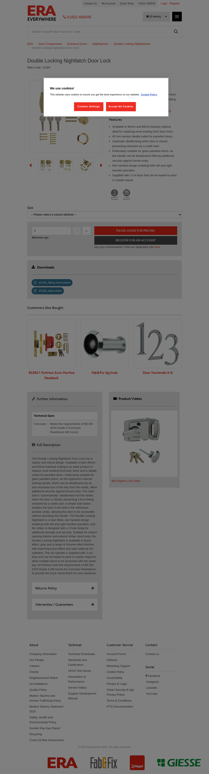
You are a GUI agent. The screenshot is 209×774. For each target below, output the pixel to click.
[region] (106, 97)
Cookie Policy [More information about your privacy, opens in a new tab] (149, 94)
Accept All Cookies (120, 106)
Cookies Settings (88, 106)
